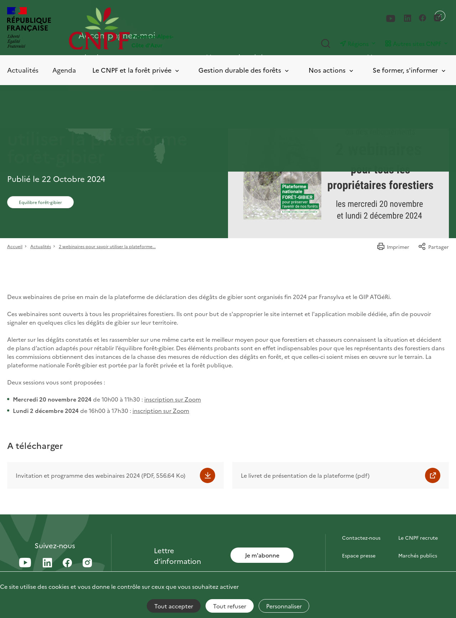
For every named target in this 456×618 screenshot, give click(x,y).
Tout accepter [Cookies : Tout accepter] (173, 606)
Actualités (22, 70)
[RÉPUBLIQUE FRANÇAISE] (29, 28)
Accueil (14, 246)
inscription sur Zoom (172, 399)
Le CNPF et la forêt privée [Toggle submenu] (136, 70)
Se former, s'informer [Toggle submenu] (410, 70)
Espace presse (358, 555)
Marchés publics (417, 555)
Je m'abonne (262, 555)
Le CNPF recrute (418, 537)
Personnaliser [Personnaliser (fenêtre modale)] (284, 606)
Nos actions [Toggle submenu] (331, 70)
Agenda (64, 70)
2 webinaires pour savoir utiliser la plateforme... (107, 246)
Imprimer (393, 246)
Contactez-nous (361, 537)
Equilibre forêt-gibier (40, 202)
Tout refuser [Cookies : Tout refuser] (229, 606)
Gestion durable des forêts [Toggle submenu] (244, 70)
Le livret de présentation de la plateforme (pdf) (305, 475)
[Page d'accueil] (148, 28)
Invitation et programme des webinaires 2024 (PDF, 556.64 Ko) (100, 475)
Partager (433, 246)
